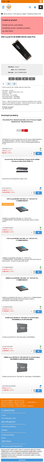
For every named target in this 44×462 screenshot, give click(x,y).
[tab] (3, 84)
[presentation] (3, 83)
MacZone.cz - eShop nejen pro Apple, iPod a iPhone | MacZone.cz (10, 7)
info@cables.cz (32, 402)
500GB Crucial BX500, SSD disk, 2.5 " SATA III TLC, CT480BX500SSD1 (22, 279)
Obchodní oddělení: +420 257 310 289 (12, 402)
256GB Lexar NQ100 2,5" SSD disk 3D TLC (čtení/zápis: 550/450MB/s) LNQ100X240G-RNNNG (22, 358)
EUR (4, 1)
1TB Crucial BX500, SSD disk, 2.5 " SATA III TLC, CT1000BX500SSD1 (22, 239)
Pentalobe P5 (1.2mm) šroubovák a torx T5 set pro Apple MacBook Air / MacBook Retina (22, 121)
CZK (8, 1)
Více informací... (13, 457)
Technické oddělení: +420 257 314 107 (12, 400)
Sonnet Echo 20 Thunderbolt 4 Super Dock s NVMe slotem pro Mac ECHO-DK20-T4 (22, 160)
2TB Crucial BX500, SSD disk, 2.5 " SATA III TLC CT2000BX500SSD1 (22, 200)
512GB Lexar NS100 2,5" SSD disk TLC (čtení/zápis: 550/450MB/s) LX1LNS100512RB (22, 318)
